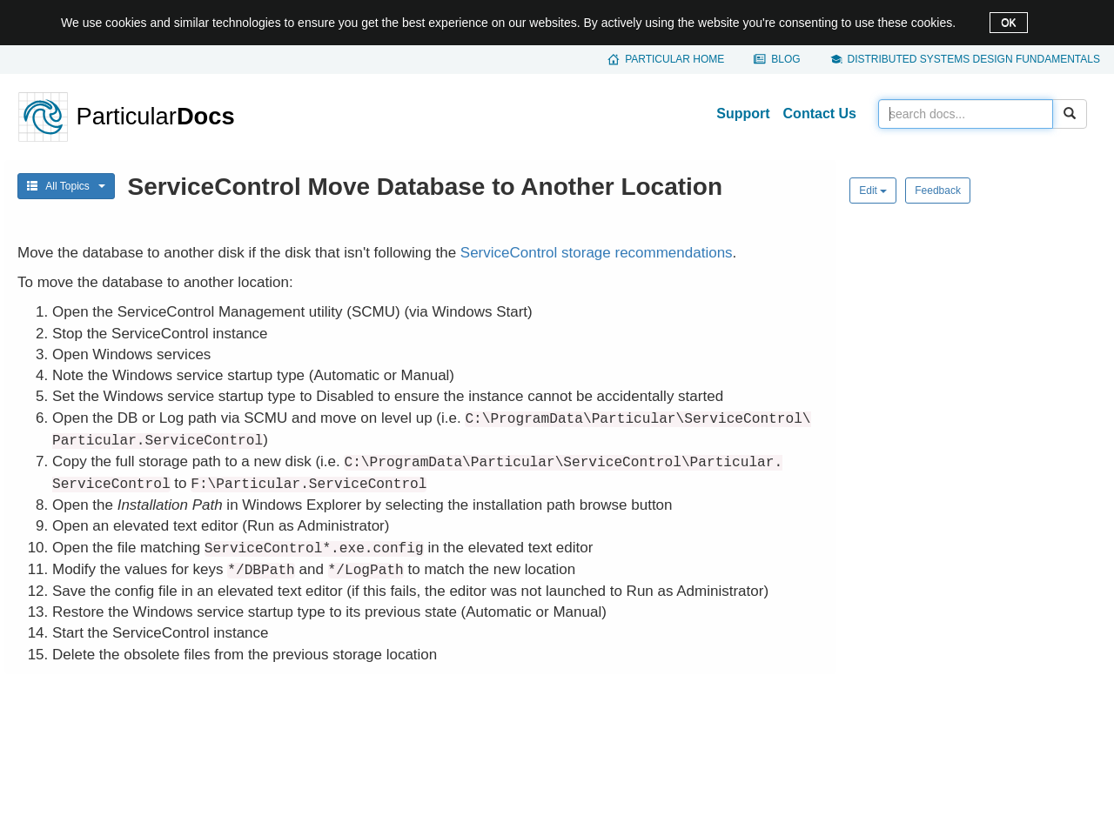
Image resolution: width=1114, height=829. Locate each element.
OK (1008, 23)
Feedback (938, 190)
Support (742, 113)
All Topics (66, 186)
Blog (785, 59)
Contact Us (819, 113)
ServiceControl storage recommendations (596, 252)
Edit (873, 190)
